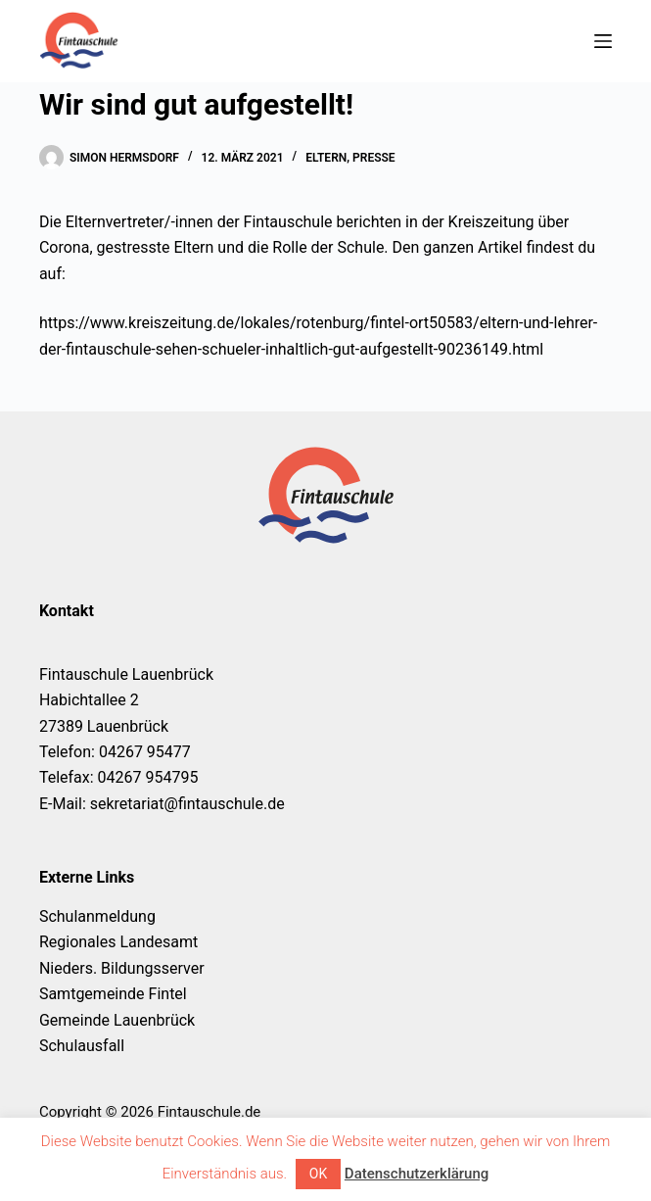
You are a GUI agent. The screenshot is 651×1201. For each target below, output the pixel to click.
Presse (373, 158)
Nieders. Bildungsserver (122, 968)
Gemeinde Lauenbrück (117, 1020)
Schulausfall (81, 1045)
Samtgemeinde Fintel (113, 994)
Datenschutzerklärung (416, 1173)
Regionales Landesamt (118, 942)
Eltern (326, 158)
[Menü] (603, 41)
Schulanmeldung (97, 916)
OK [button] (318, 1173)
